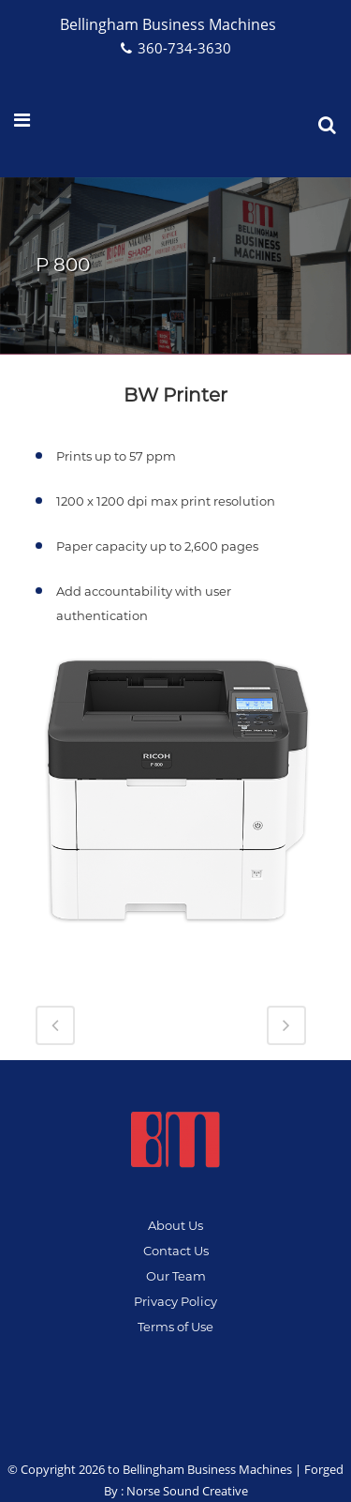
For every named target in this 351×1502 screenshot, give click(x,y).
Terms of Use (175, 1326)
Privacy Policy (175, 1301)
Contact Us (176, 1250)
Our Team (176, 1275)
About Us (175, 1225)
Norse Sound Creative (187, 1490)
